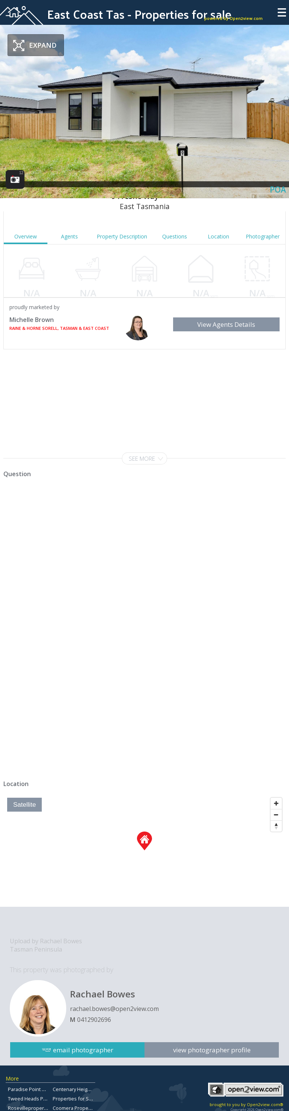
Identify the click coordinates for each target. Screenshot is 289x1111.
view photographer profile (212, 1048)
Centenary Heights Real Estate (86, 1089)
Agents (69, 236)
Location (218, 236)
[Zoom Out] (276, 814)
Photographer (263, 236)
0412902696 (94, 1019)
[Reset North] (276, 826)
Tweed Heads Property (34, 1098)
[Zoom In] (276, 803)
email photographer (83, 1048)
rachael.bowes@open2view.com (114, 1009)
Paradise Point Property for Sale (44, 1089)
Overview (25, 236)
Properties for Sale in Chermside (90, 1098)
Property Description (122, 236)
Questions (174, 236)
